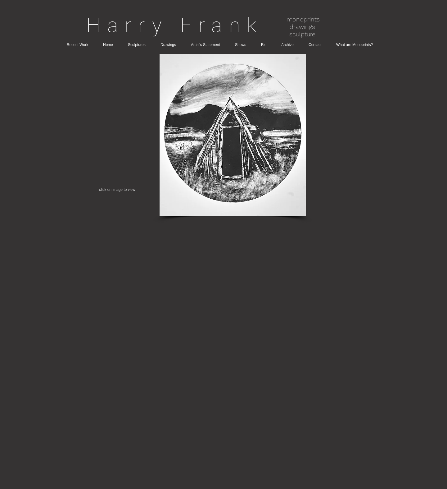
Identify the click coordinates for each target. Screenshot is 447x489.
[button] (233, 135)
